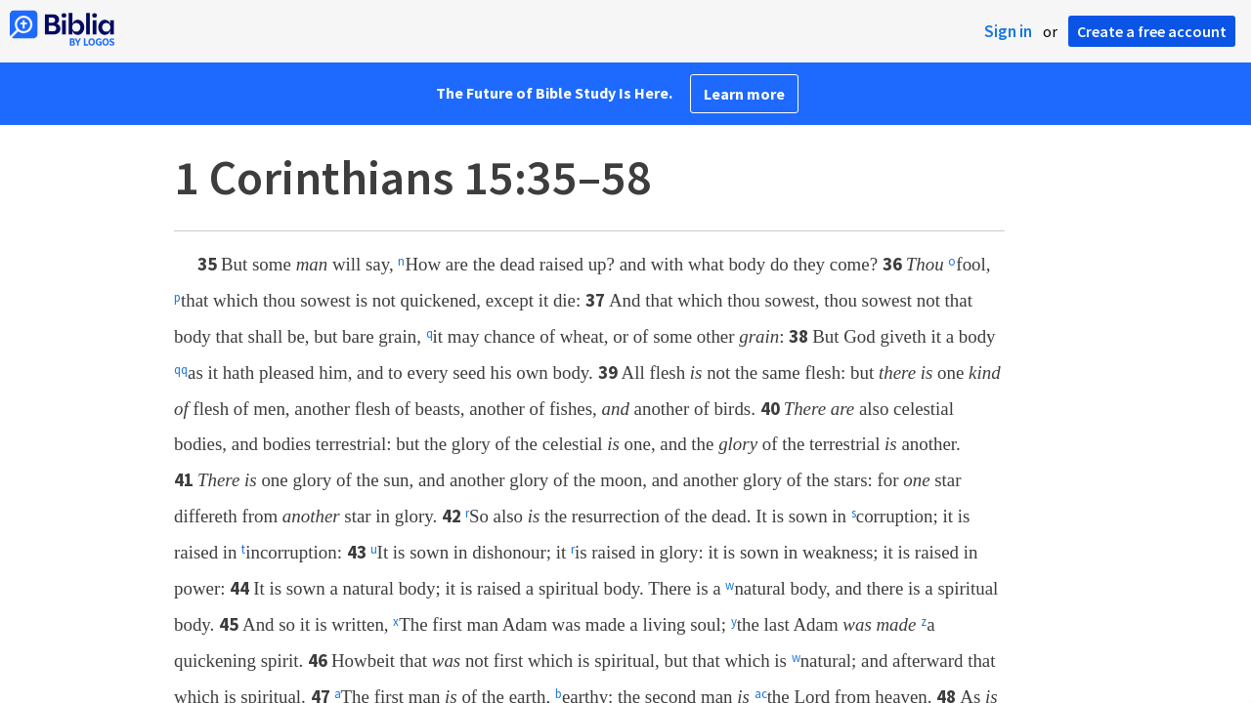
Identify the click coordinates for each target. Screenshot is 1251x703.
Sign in (1008, 31)
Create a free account (1152, 31)
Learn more (744, 93)
